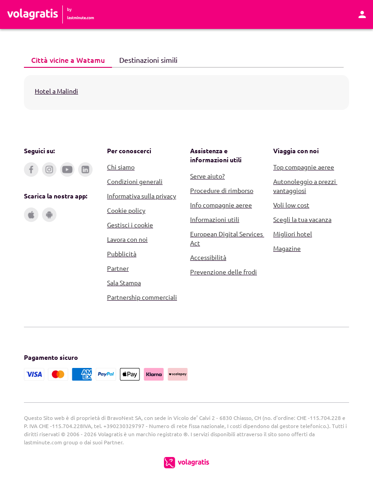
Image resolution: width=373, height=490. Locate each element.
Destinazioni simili (144, 59)
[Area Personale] (362, 14)
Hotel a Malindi (56, 91)
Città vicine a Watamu (64, 59)
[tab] (68, 60)
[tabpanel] (186, 92)
